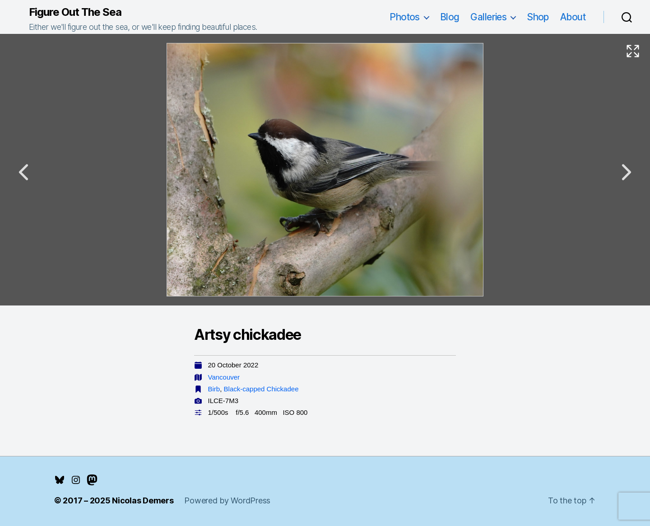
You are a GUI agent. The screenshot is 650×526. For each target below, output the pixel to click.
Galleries (488, 17)
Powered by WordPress (227, 500)
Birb (214, 389)
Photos (405, 17)
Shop (538, 17)
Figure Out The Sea (75, 12)
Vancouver (224, 377)
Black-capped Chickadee (261, 389)
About (572, 17)
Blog (450, 17)
